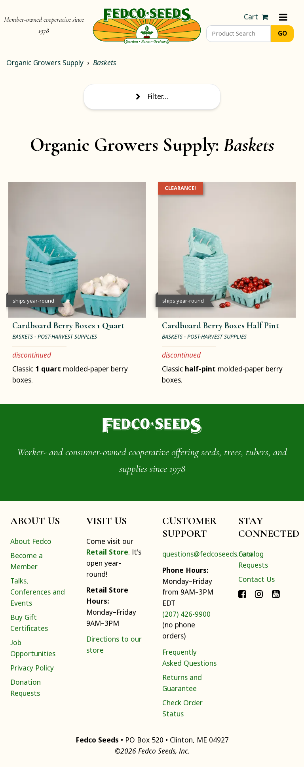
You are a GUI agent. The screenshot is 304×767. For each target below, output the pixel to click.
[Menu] (283, 17)
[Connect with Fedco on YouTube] (276, 593)
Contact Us (256, 579)
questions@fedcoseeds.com (207, 554)
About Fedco (30, 541)
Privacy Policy (32, 667)
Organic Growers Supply (45, 62)
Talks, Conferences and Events (37, 591)
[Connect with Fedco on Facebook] (242, 593)
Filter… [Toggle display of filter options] (152, 96)
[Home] (146, 25)
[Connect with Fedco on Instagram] (259, 593)
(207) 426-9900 (186, 614)
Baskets (104, 62)
